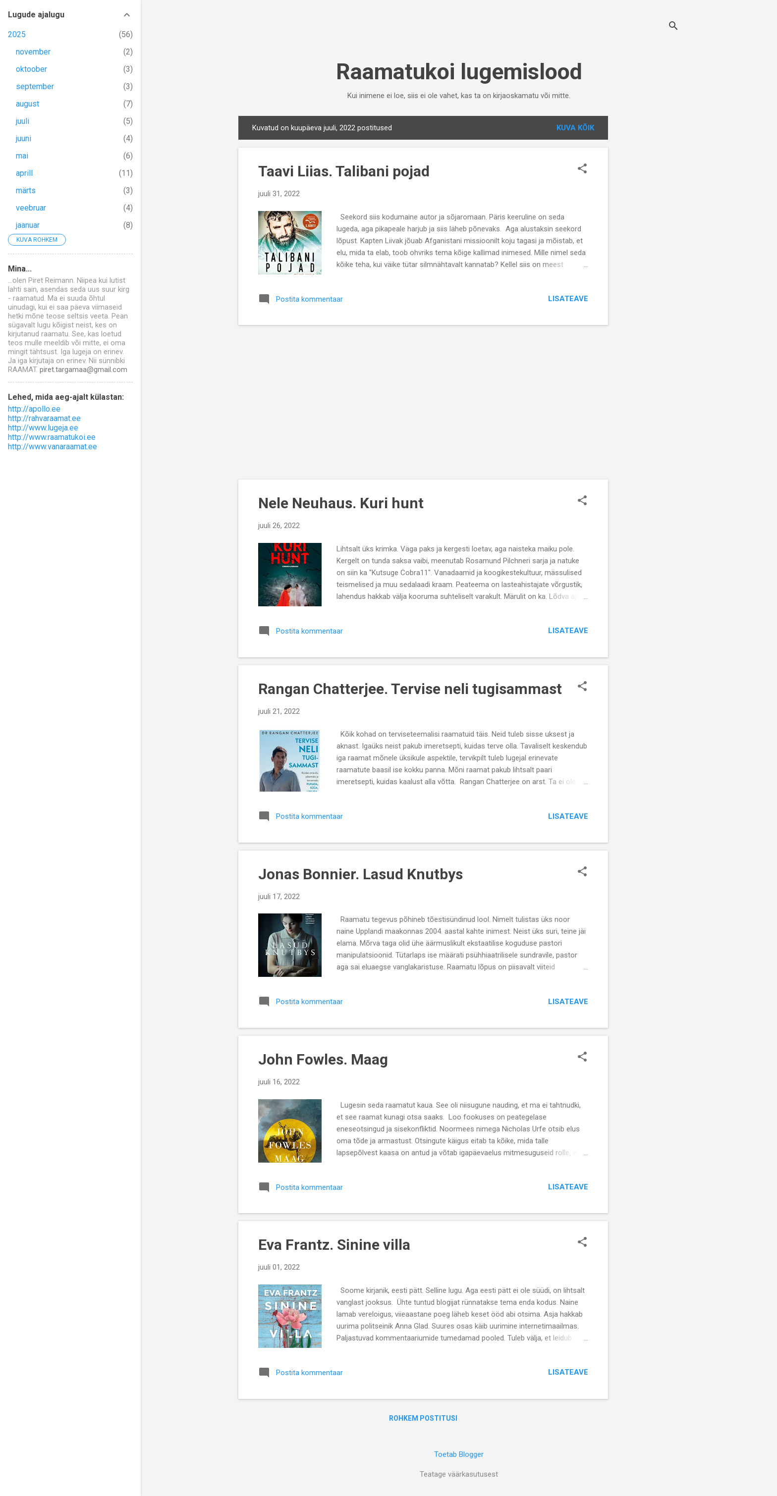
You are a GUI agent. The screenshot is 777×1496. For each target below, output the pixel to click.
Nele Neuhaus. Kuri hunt (341, 503)
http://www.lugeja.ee (43, 427)
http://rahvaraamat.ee (44, 418)
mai (22, 155)
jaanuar (28, 225)
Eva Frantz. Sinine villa (334, 1244)
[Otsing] (673, 27)
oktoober (31, 69)
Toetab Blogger (459, 1454)
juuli (22, 121)
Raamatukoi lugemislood (459, 71)
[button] (582, 169)
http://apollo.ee (34, 409)
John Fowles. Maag (323, 1059)
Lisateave (568, 298)
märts (26, 190)
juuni (23, 138)
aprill (24, 173)
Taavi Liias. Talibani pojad (344, 171)
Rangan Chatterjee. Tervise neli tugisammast (410, 688)
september (35, 86)
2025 (17, 34)
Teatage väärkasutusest (459, 1474)
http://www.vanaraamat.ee (52, 446)
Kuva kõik (575, 127)
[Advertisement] (647, 264)
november (33, 51)
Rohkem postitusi (423, 1418)
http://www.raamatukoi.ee (52, 437)
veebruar (31, 208)
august (27, 103)
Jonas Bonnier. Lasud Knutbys (360, 874)
